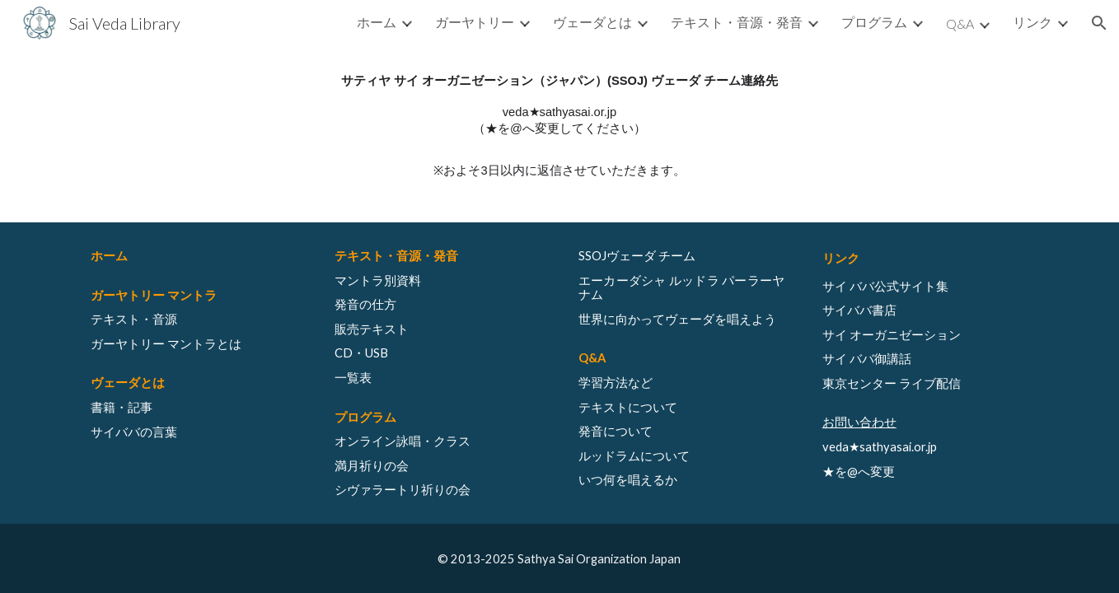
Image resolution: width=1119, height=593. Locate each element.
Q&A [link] (960, 23)
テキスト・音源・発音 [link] (737, 22)
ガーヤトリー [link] (474, 22)
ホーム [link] (376, 22)
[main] (559, 125)
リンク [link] (1032, 22)
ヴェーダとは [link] (592, 22)
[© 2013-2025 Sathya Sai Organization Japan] (559, 558)
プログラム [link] (874, 22)
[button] (1099, 23)
